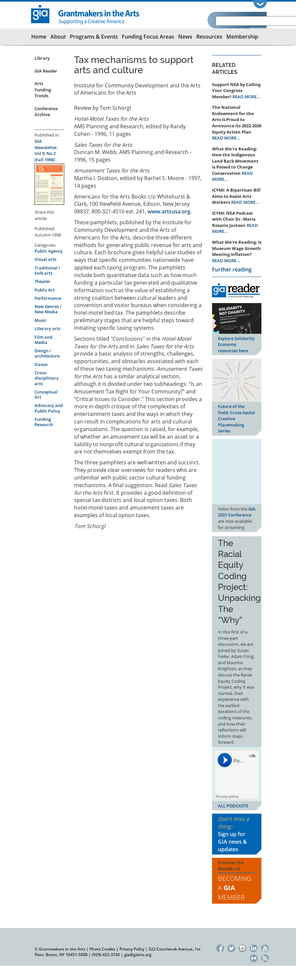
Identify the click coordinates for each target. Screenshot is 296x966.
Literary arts (47, 328)
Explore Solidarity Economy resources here (236, 344)
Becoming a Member (234, 888)
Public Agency (49, 251)
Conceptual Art (46, 394)
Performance (48, 298)
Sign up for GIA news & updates (232, 841)
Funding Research (44, 421)
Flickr (253, 957)
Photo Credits (102, 949)
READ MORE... (246, 97)
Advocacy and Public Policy (49, 408)
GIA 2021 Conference (237, 512)
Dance (41, 364)
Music (40, 320)
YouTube (265, 947)
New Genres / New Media (48, 309)
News (185, 36)
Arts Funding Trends (43, 89)
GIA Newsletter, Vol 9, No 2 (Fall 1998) (46, 150)
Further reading (232, 269)
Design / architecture (47, 353)
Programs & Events (94, 36)
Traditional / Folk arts (47, 270)
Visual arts (45, 259)
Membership (242, 36)
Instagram (242, 947)
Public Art (45, 290)
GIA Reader (46, 71)
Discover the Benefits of (237, 880)
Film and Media (43, 339)
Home (38, 36)
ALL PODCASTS (233, 806)
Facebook (220, 947)
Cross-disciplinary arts (47, 378)
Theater (42, 281)
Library (42, 58)
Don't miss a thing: (237, 834)
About (58, 36)
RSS (265, 957)
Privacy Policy (132, 949)
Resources (209, 36)
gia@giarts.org (137, 954)
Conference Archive (46, 112)
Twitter (231, 947)
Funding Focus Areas (148, 36)
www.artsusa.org (169, 211)
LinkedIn (253, 947)
